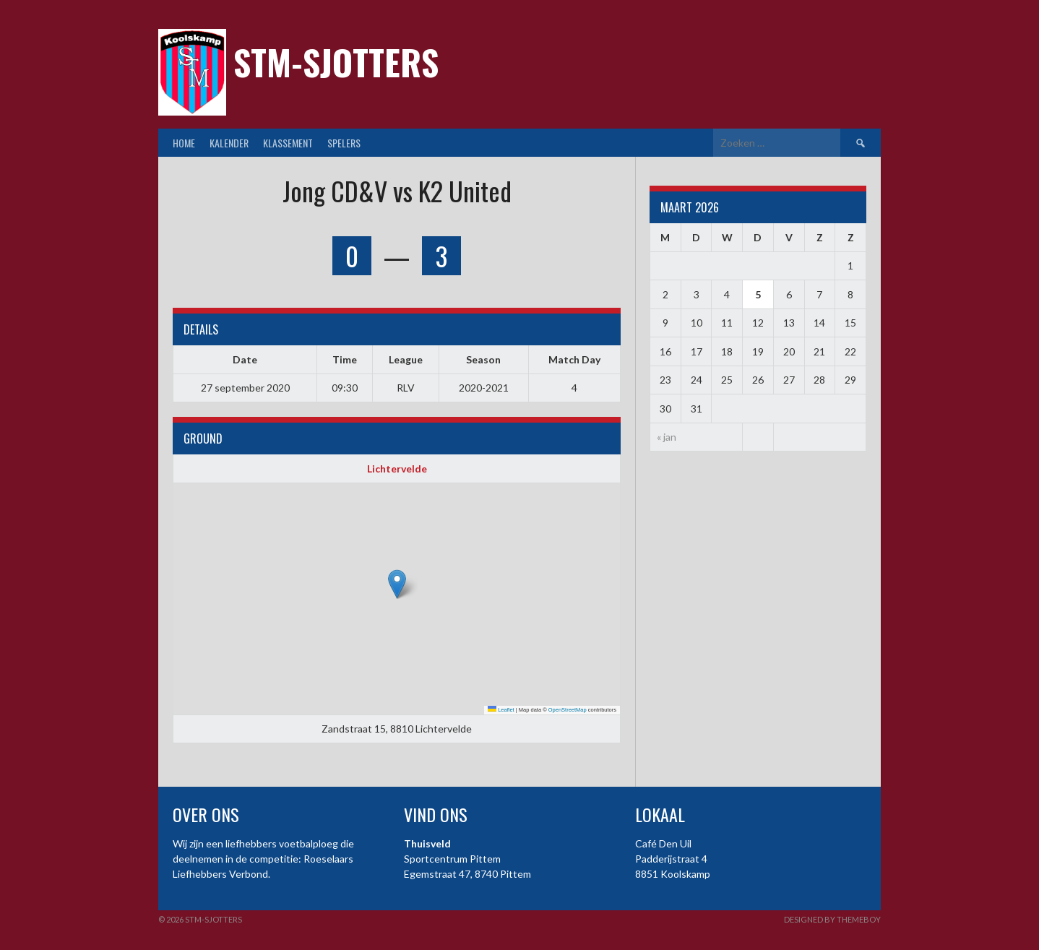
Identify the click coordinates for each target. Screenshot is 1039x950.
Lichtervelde (397, 468)
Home (184, 142)
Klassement (288, 142)
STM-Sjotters (336, 61)
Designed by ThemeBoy (832, 919)
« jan (666, 437)
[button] (397, 584)
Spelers (344, 142)
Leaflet (501, 710)
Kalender (229, 142)
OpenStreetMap (567, 710)
